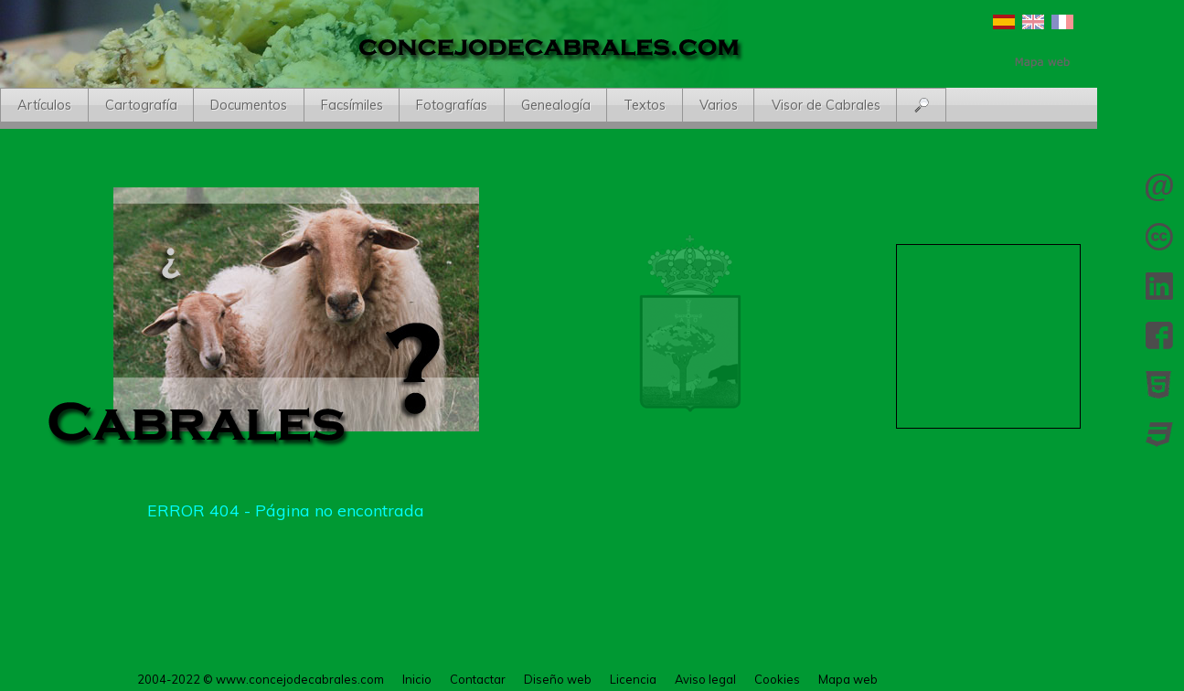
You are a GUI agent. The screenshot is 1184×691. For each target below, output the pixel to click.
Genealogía (556, 105)
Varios (718, 105)
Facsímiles (352, 105)
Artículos (44, 105)
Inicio (417, 679)
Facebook (1159, 335)
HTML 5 (1159, 385)
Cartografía (141, 105)
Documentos (248, 105)
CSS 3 (1159, 434)
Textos (645, 105)
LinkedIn (1159, 286)
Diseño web (558, 679)
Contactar (1159, 187)
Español (1004, 22)
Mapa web (848, 679)
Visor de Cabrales (826, 105)
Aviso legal (705, 679)
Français (1062, 22)
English (1033, 22)
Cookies (777, 679)
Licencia (1159, 236)
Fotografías (451, 105)
